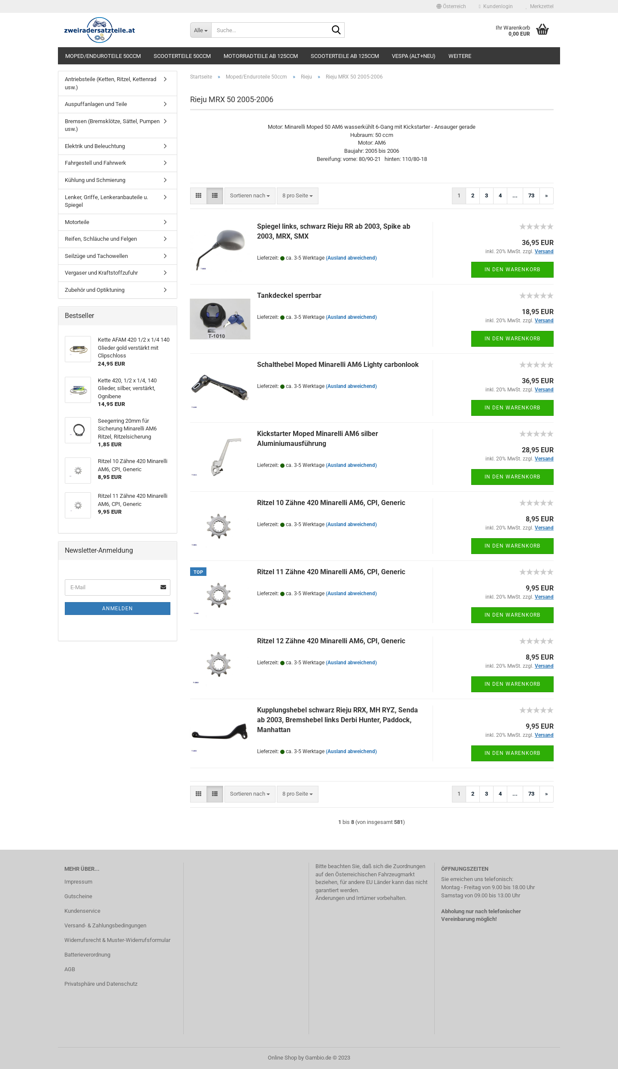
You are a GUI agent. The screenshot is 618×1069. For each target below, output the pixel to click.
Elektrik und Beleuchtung (95, 146)
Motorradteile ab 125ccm (261, 56)
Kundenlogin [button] (496, 6)
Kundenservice (82, 911)
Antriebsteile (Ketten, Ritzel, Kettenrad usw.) (110, 83)
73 (531, 195)
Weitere (459, 56)
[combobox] (250, 196)
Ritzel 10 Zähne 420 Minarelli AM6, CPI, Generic (331, 503)
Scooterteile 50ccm (182, 56)
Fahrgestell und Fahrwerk (95, 163)
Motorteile (77, 222)
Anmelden (117, 609)
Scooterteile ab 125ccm (345, 56)
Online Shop (282, 1057)
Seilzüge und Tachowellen (96, 256)
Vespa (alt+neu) (414, 56)
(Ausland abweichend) (351, 258)
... (515, 195)
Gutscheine (78, 896)
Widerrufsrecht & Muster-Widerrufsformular (117, 940)
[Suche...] (200, 30)
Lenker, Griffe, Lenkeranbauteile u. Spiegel (106, 201)
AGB (69, 969)
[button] (451, 6)
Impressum (78, 881)
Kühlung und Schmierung (95, 180)
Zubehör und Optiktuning (94, 290)
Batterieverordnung (87, 954)
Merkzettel (540, 6)
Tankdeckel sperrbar (289, 295)
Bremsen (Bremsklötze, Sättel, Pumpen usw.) (112, 125)
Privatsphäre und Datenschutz (100, 984)
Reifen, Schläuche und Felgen (101, 239)
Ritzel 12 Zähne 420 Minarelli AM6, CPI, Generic (331, 641)
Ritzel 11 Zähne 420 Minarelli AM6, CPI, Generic (331, 572)
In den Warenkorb (512, 269)
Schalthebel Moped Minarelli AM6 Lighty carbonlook (338, 364)
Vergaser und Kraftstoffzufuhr (101, 273)
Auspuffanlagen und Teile (96, 104)
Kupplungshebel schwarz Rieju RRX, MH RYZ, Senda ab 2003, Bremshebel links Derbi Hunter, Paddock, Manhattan (337, 720)
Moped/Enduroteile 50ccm (103, 56)
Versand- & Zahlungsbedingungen (105, 925)
